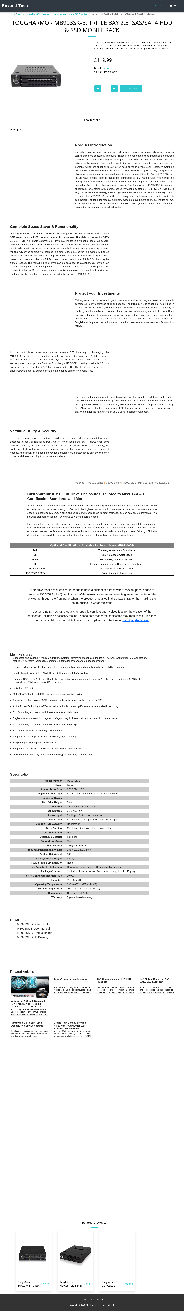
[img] (34, 1254)
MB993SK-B (129, 482)
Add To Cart (131, 88)
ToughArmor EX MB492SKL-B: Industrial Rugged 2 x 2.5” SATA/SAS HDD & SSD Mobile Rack (112, 1284)
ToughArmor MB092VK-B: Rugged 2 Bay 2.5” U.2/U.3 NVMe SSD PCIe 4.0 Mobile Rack (29, 1284)
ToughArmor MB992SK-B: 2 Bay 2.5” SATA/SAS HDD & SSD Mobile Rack (72, 1284)
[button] (167, 6)
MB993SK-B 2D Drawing (33, 937)
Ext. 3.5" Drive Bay (79, 14)
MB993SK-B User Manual (33, 928)
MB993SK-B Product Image (34, 932)
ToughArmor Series (60, 14)
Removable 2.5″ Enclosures (37, 14)
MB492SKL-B (162, 482)
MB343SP (80, 482)
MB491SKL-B (145, 482)
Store (20, 14)
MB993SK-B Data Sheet (32, 924)
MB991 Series (95, 482)
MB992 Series (113, 482)
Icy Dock (106, 68)
